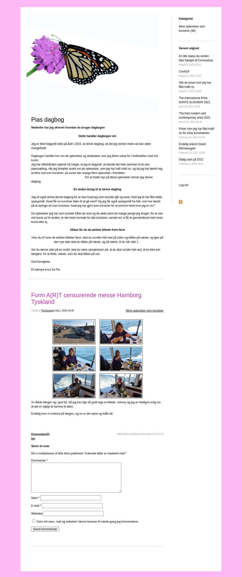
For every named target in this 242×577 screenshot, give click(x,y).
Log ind (183, 185)
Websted (36, 519)
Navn (35, 503)
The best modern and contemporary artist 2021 (194, 117)
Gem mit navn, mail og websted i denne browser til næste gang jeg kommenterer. (88, 527)
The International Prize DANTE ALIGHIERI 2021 (194, 102)
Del (33, 438)
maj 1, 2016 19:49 (64, 310)
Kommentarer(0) (40, 434)
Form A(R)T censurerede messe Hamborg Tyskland (86, 298)
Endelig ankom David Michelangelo (192, 148)
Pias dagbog (47, 119)
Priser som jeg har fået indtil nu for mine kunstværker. (196, 133)
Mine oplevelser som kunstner (145, 310)
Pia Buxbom (48, 310)
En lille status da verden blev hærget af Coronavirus (196, 60)
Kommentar (39, 460)
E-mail (36, 511)
